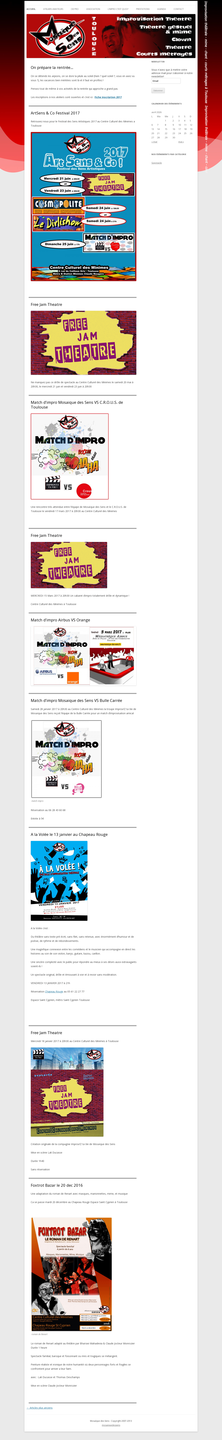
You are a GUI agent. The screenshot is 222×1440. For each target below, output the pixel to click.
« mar (154, 141)
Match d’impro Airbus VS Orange (60, 619)
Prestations (143, 9)
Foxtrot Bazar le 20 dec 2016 (57, 1185)
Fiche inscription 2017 (108, 97)
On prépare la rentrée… (52, 67)
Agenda (161, 9)
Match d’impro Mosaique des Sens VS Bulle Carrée (76, 700)
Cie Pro (75, 9)
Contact (179, 9)
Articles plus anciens (40, 1407)
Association (93, 9)
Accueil (31, 9)
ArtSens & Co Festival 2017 (55, 112)
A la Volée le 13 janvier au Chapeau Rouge (69, 834)
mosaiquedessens (111, 1425)
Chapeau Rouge (54, 991)
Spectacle (156, 162)
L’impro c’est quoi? (118, 9)
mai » (181, 141)
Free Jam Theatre (46, 304)
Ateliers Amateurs (53, 9)
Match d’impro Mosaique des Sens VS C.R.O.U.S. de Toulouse (77, 404)
